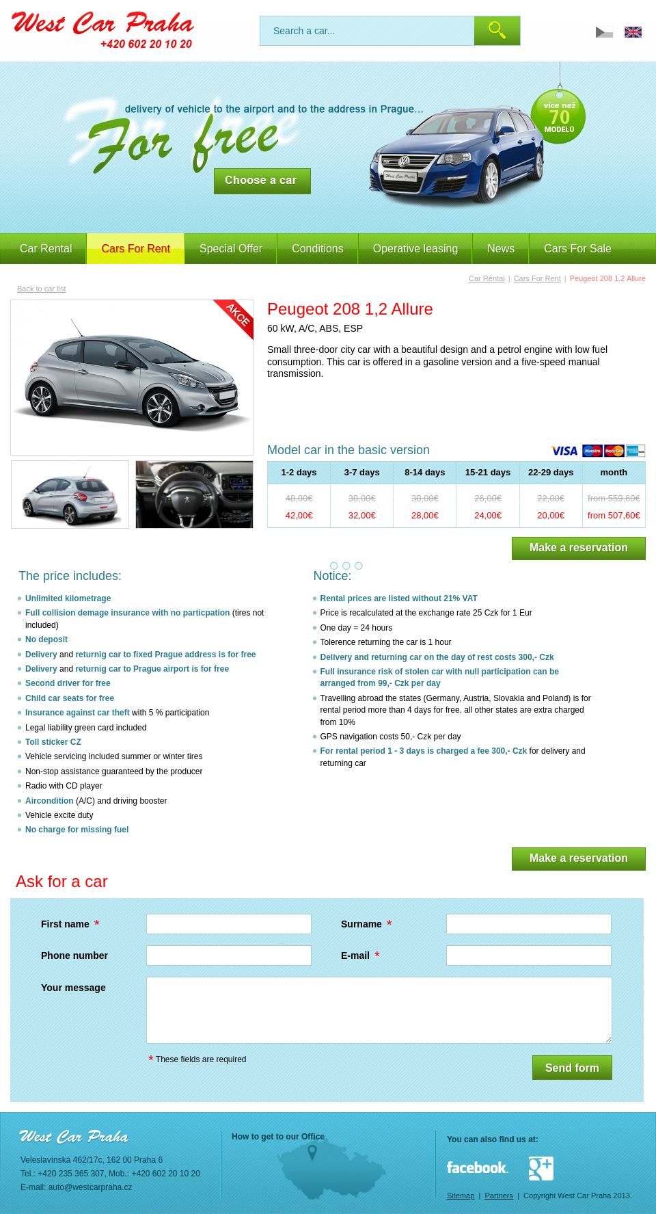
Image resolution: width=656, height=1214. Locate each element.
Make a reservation (579, 547)
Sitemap (460, 1195)
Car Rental (46, 248)
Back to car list (41, 289)
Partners (498, 1195)
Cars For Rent (537, 278)
